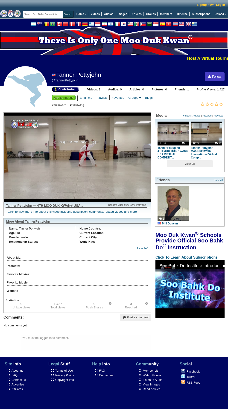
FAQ (15, 375)
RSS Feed (193, 382)
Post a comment (136, 317)
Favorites (118, 97)
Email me (86, 97)
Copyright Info (64, 380)
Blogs (149, 97)
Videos (95, 14)
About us (17, 370)
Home (81, 14)
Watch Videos (152, 375)
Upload (220, 14)
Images (122, 14)
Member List (151, 370)
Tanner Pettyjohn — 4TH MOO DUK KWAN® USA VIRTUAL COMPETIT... (173, 152)
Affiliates (17, 389)
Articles (137, 14)
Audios (109, 14)
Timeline (181, 14)
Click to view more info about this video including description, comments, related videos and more (72, 211)
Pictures (207, 115)
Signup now (205, 4)
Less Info (143, 248)
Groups (151, 14)
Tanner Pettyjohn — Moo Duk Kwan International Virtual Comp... (204, 152)
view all (190, 163)
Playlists (102, 97)
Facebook (193, 371)
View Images (151, 384)
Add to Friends (63, 97)
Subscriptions (201, 14)
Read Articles (152, 389)
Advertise (18, 384)
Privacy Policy (64, 375)
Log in (220, 4)
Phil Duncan (168, 223)
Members (166, 14)
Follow (214, 76)
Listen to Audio (152, 380)
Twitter (191, 377)
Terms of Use (64, 370)
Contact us (19, 380)
